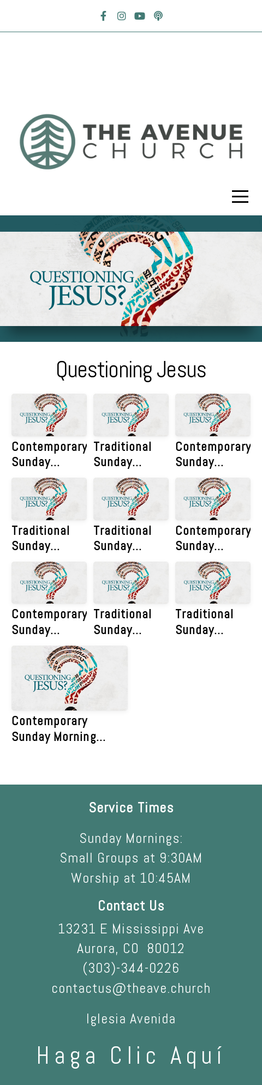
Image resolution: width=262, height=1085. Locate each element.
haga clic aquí (131, 1055)
